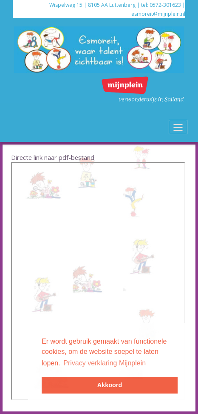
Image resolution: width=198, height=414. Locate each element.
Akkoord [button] (109, 385)
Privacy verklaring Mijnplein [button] (104, 363)
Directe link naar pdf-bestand (52, 157)
